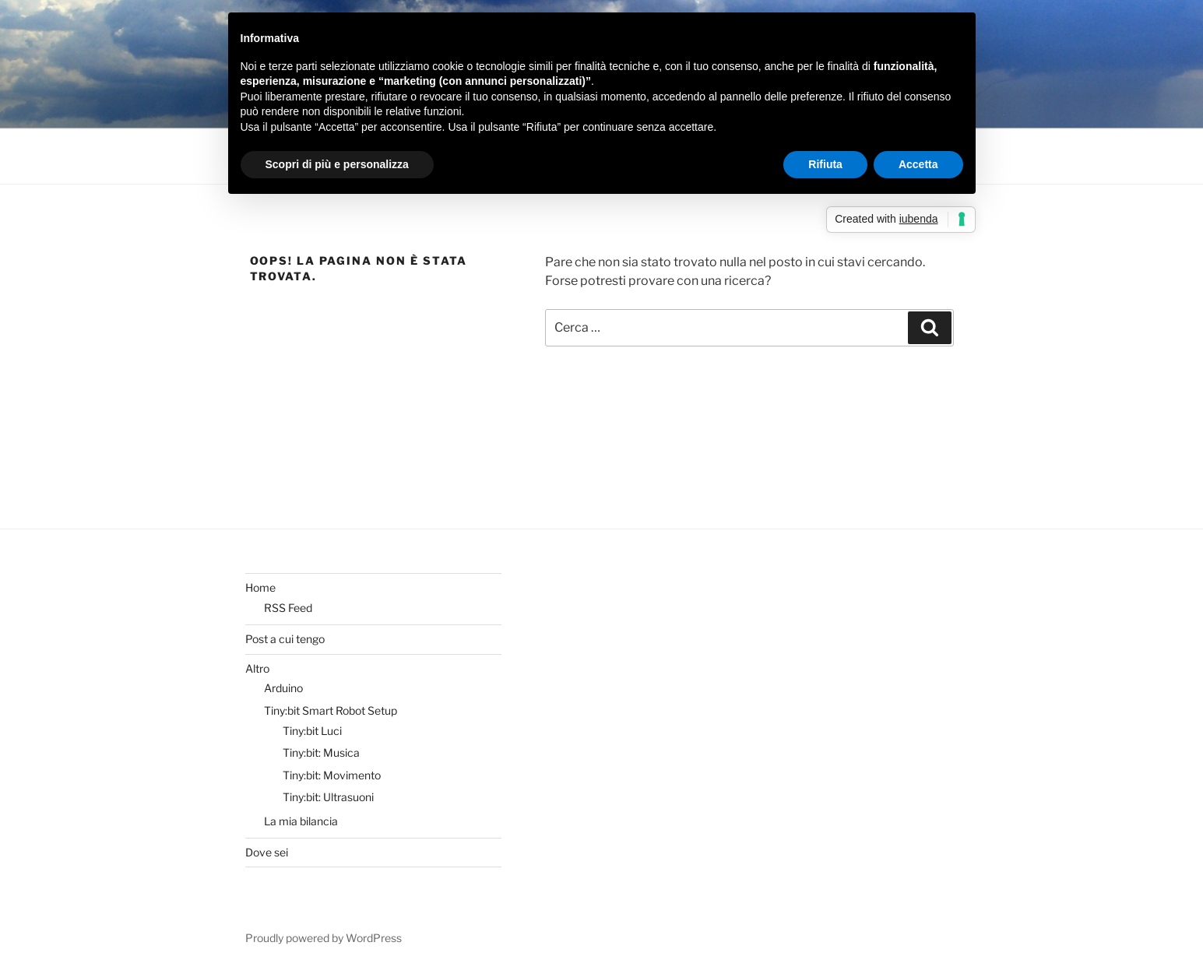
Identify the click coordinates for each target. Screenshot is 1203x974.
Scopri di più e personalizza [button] (337, 164)
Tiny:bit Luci (312, 730)
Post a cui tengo (285, 638)
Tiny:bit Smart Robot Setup (330, 710)
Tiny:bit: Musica (321, 752)
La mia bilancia (301, 821)
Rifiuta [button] (825, 164)
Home (260, 587)
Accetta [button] (918, 164)
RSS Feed (288, 607)
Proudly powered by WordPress (323, 937)
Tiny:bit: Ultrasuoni (328, 796)
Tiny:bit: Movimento (332, 775)
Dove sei (266, 852)
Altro (257, 668)
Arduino (283, 687)
